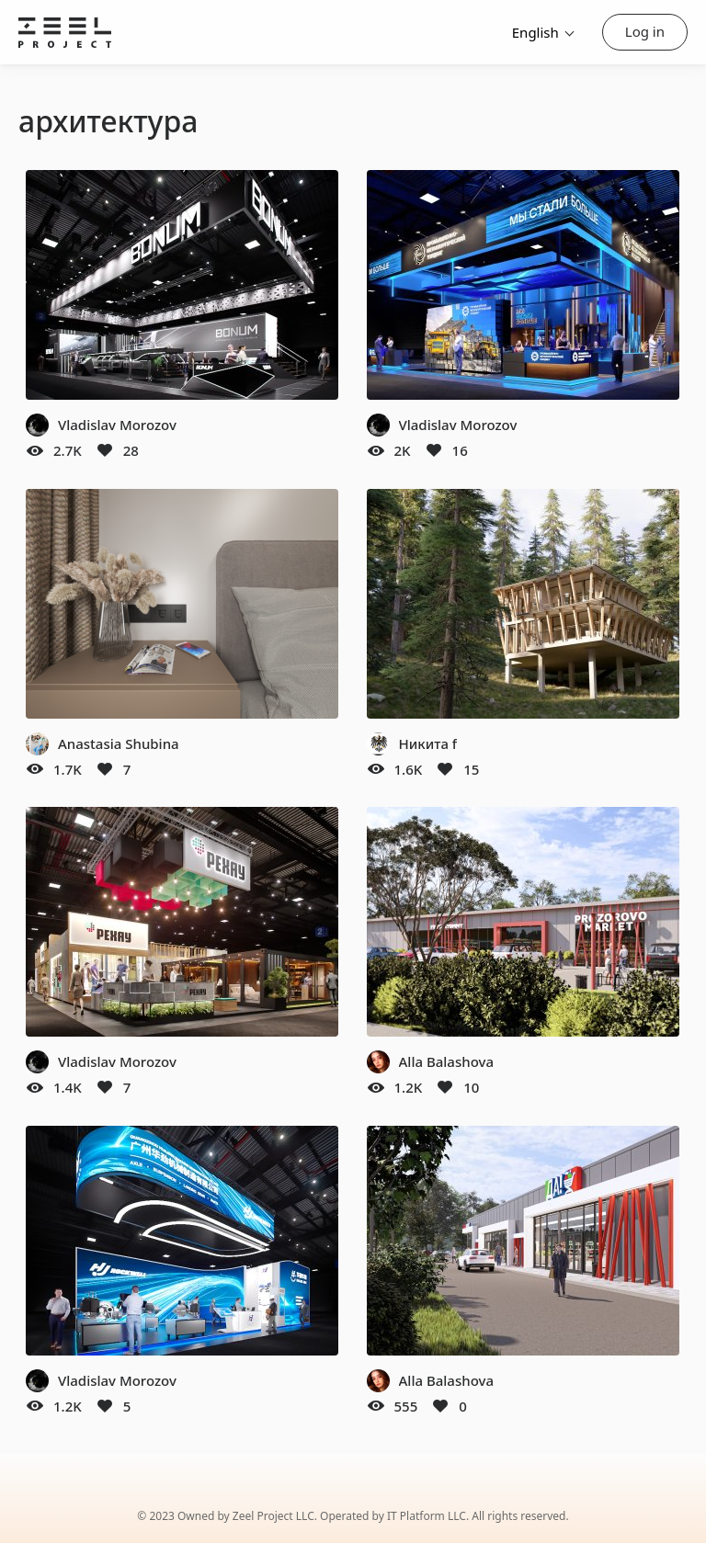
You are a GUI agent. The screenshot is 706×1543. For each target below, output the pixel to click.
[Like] (105, 450)
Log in (645, 31)
